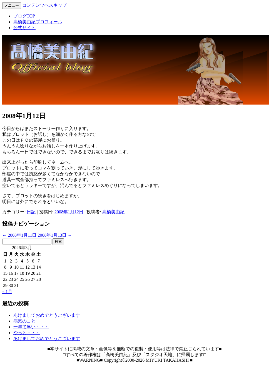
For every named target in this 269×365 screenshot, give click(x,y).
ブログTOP (24, 16)
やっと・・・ (26, 332)
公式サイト (24, 27)
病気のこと (24, 321)
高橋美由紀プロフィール (37, 21)
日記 (31, 211)
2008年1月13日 (55, 235)
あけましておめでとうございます (46, 315)
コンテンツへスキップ (44, 5)
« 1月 (7, 291)
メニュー (11, 5)
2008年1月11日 (19, 235)
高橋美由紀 (113, 211)
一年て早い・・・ (31, 326)
